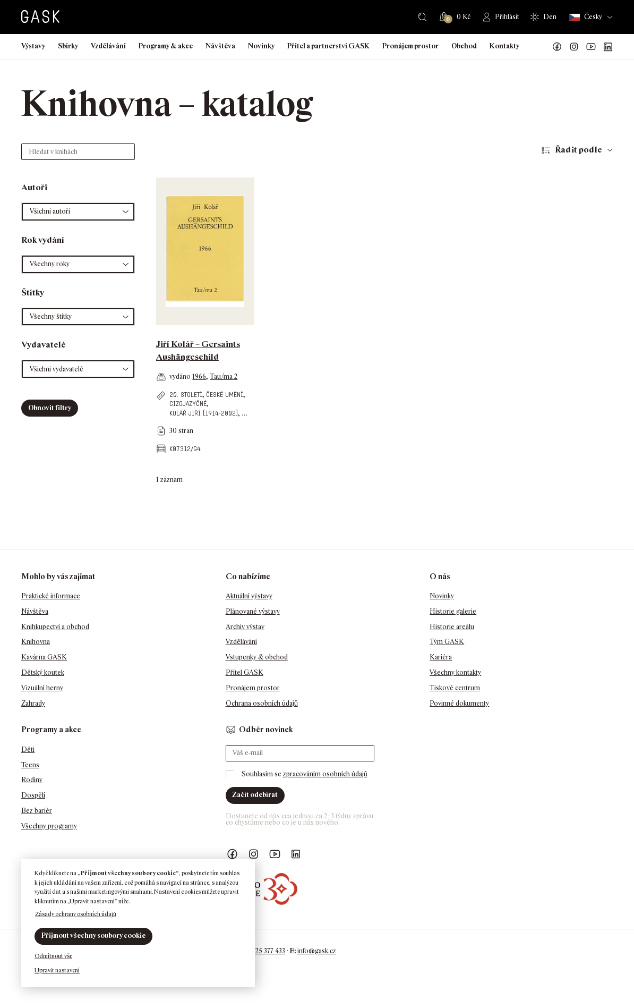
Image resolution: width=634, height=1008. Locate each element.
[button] (78, 211)
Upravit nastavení (57, 970)
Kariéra (441, 657)
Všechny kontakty (455, 672)
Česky (585, 17)
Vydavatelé (43, 345)
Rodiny (31, 780)
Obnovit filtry (49, 408)
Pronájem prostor (410, 46)
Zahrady (33, 703)
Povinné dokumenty (459, 703)
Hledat (422, 17)
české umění (224, 394)
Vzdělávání (108, 46)
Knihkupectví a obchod (55, 627)
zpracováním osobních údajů (325, 774)
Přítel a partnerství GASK (328, 46)
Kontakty (504, 46)
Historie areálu (452, 627)
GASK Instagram (574, 47)
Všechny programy (49, 826)
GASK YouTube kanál (591, 47)
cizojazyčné (188, 403)
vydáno (180, 376)
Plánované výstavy (253, 611)
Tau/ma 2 (223, 376)
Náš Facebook (557, 47)
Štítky (32, 292)
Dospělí (33, 795)
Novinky (261, 46)
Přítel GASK (244, 672)
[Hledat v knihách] (78, 151)
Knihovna (35, 642)
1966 (199, 376)
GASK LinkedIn (608, 47)
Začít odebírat (255, 795)
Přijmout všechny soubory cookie (93, 935)
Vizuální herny (42, 688)
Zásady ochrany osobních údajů (75, 914)
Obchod (464, 46)
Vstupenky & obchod (257, 657)
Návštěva (220, 46)
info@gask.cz (316, 951)
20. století (185, 394)
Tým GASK (447, 642)
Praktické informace (50, 596)
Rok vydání (42, 240)
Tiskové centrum (455, 688)
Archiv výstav (245, 627)
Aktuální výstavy (249, 596)
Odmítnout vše (53, 956)
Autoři (34, 187)
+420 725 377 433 (260, 951)
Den (549, 17)
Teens (30, 765)
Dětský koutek (42, 672)
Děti (28, 749)
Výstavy (33, 46)
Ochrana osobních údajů (262, 703)
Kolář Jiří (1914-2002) (203, 413)
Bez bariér (36, 811)
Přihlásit (507, 17)
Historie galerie (453, 611)
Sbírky (68, 46)
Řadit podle (578, 150)
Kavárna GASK (44, 657)
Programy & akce (166, 46)
